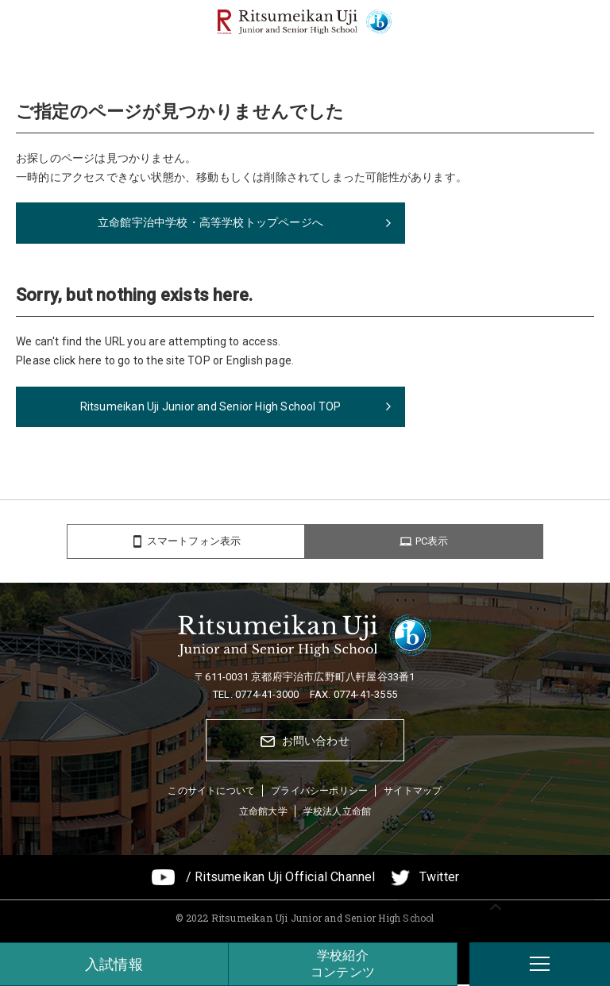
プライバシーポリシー (319, 793)
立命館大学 (263, 812)
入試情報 (114, 964)
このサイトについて (211, 793)
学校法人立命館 (337, 812)
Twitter (439, 879)
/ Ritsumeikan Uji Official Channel (281, 879)
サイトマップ (413, 793)
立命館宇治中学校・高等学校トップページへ (210, 222)
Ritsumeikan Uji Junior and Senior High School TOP (211, 406)
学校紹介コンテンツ (343, 963)
